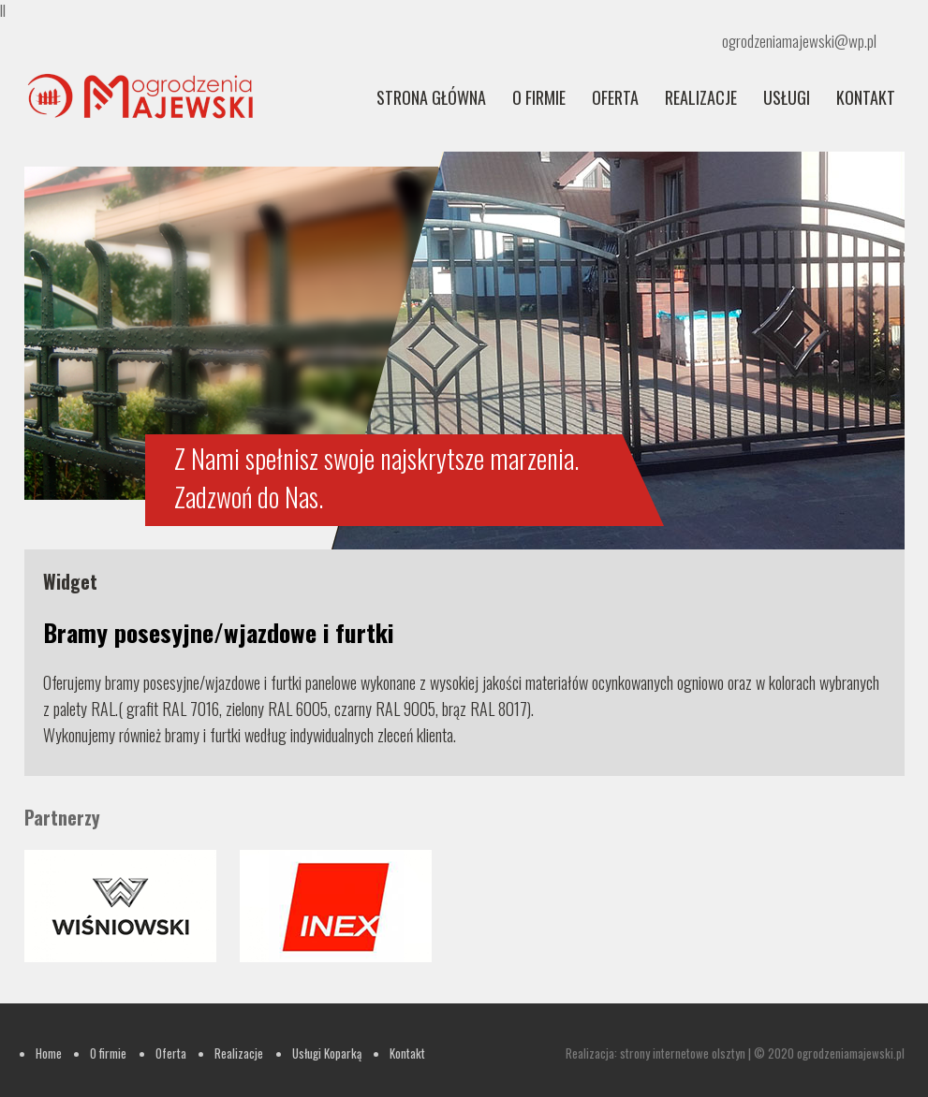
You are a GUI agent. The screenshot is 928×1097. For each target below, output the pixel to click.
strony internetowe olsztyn (682, 1053)
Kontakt (865, 97)
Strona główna (431, 97)
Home (49, 1053)
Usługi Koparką (326, 1053)
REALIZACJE (701, 97)
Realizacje (238, 1053)
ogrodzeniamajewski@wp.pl (799, 40)
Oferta (615, 97)
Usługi (786, 97)
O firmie (539, 97)
